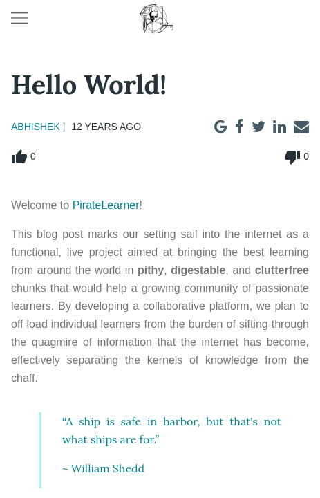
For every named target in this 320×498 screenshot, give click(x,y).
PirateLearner (106, 205)
